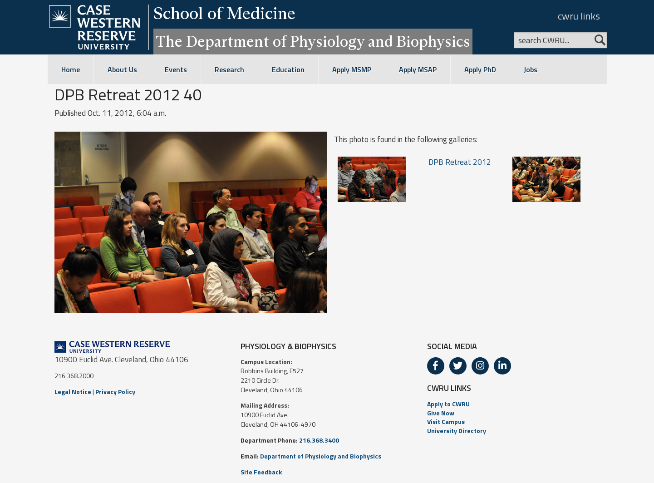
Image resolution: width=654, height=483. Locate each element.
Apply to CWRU (448, 404)
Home (70, 69)
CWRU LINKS (449, 388)
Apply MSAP (418, 69)
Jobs (530, 69)
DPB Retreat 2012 (459, 162)
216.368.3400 (319, 440)
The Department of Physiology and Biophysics (313, 41)
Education (288, 69)
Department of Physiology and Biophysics (320, 456)
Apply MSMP (351, 69)
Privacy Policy (115, 391)
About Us (122, 69)
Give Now (440, 413)
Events (176, 69)
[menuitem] (513, 404)
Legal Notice (72, 391)
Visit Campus (446, 421)
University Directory (456, 430)
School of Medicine (224, 13)
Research (229, 69)
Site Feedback (261, 472)
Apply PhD (480, 69)
